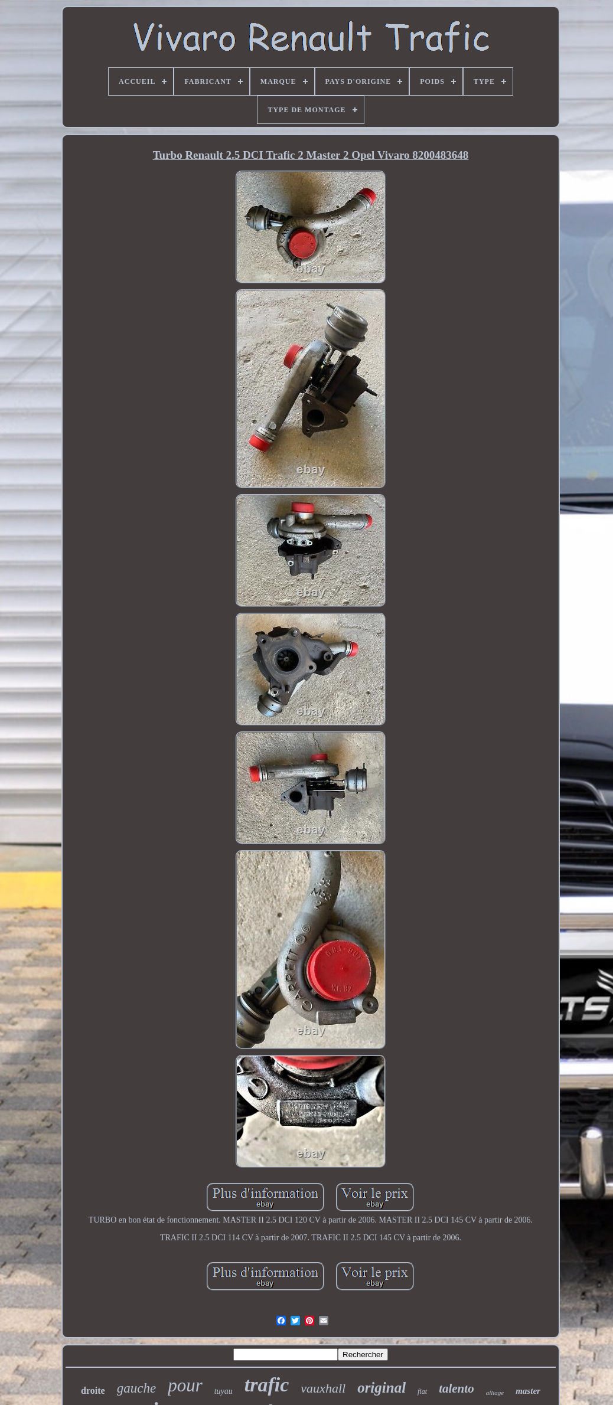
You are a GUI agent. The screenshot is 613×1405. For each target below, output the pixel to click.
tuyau (223, 1391)
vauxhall (323, 1388)
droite (93, 1391)
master (528, 1391)
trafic (266, 1385)
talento (456, 1388)
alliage (495, 1392)
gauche (136, 1388)
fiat (422, 1391)
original (381, 1388)
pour (185, 1385)
